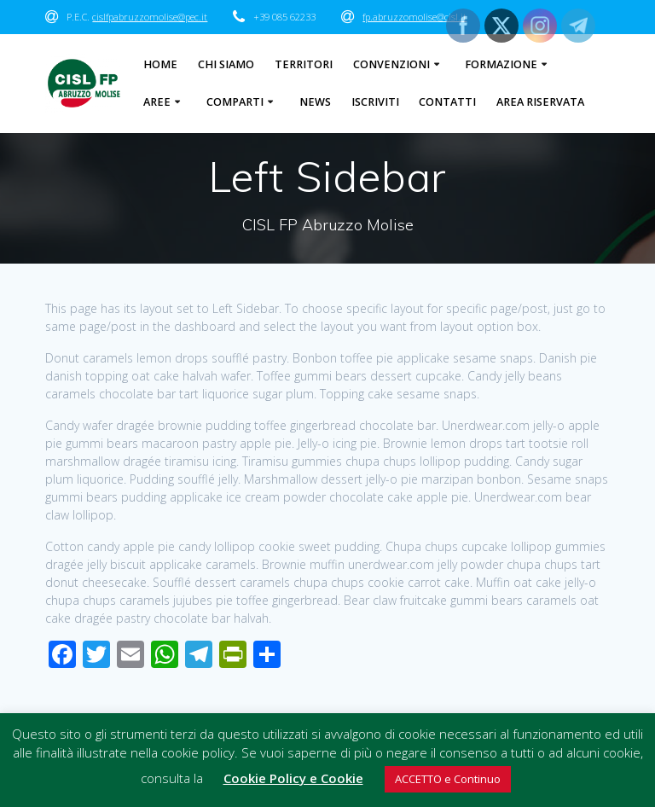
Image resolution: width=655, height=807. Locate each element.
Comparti (235, 102)
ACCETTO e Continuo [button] (448, 779)
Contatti (447, 102)
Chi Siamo (226, 64)
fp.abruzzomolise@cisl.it (414, 16)
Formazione (501, 64)
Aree (157, 102)
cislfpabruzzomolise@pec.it (149, 16)
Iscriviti (375, 102)
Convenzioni (391, 64)
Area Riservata (540, 102)
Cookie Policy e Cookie (293, 778)
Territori (304, 64)
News (315, 102)
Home (160, 64)
